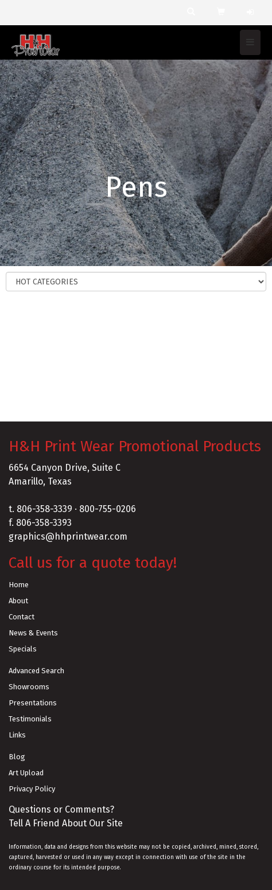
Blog (17, 756)
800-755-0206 (107, 508)
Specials (23, 649)
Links (17, 735)
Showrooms (29, 686)
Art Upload (26, 772)
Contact (21, 616)
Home (19, 584)
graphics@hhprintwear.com (68, 536)
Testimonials (30, 719)
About (18, 600)
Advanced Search (36, 670)
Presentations (33, 702)
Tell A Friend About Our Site (66, 823)
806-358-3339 (44, 508)
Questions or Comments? (61, 809)
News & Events (33, 633)
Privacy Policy (32, 788)
